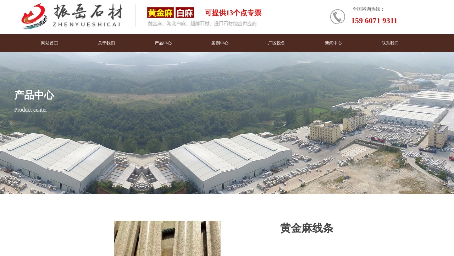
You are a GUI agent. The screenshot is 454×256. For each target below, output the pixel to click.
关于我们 (106, 43)
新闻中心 (333, 43)
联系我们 (390, 43)
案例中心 (219, 43)
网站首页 (49, 43)
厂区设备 (276, 43)
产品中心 (163, 43)
